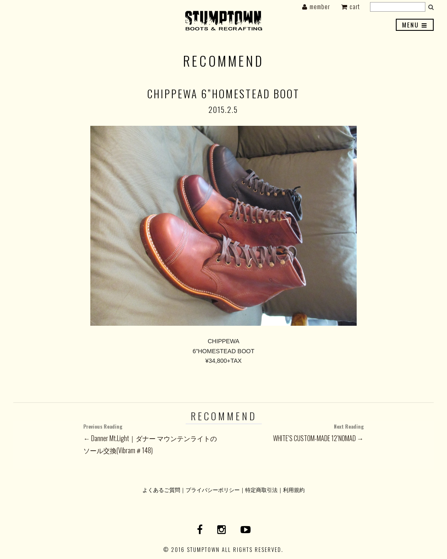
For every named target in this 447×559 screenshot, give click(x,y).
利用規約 (294, 490)
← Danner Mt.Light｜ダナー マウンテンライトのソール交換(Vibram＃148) (153, 438)
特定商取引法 (261, 490)
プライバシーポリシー (213, 490)
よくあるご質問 (161, 490)
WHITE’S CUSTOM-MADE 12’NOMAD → (294, 432)
